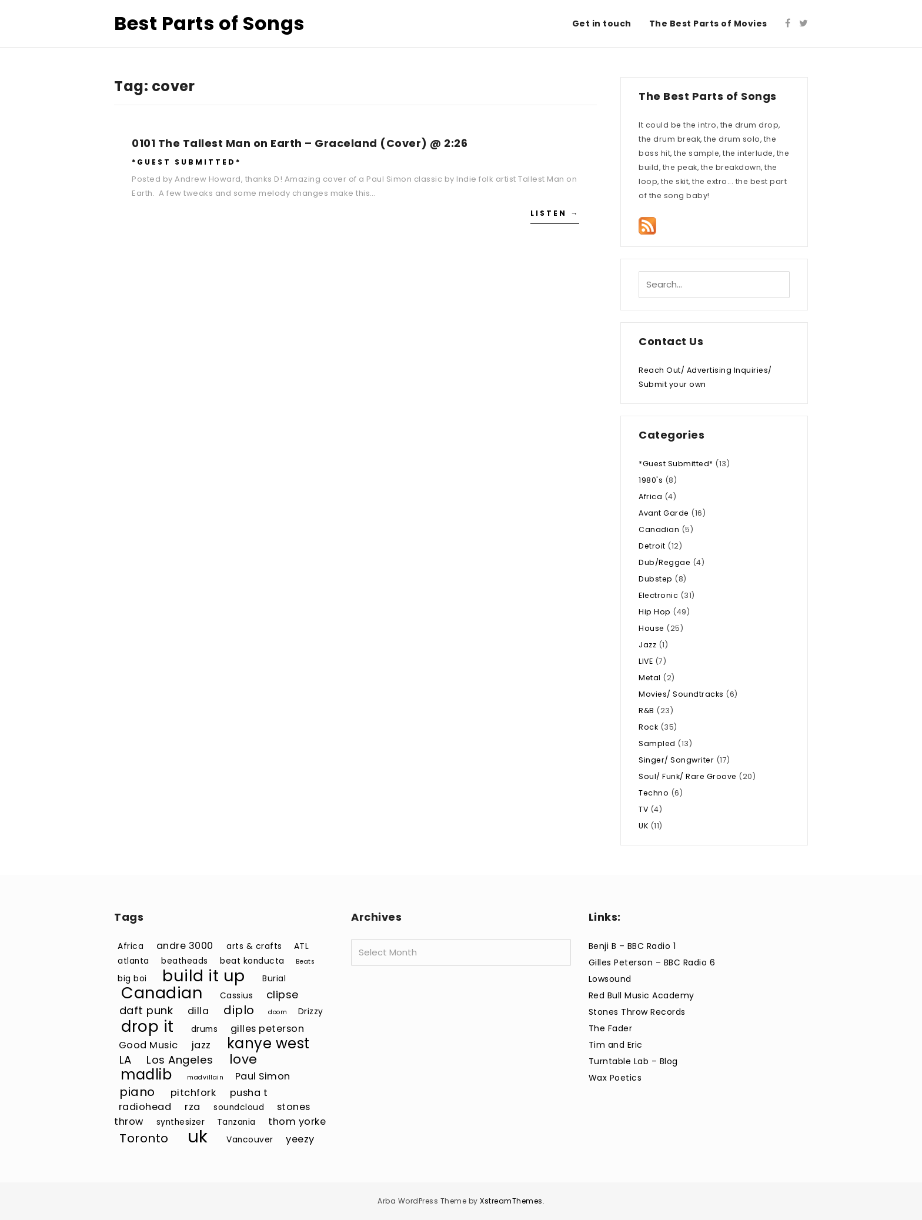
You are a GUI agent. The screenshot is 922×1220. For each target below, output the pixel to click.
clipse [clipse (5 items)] (282, 994)
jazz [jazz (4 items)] (201, 1045)
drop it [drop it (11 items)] (147, 1026)
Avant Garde (664, 513)
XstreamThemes (511, 1201)
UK (643, 826)
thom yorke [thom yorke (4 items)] (297, 1121)
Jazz (647, 645)
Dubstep (656, 579)
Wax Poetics (615, 1078)
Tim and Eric (616, 1045)
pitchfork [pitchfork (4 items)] (193, 1092)
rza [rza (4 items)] (193, 1107)
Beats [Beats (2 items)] (305, 961)
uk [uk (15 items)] (198, 1136)
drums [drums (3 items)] (204, 1029)
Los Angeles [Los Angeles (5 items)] (179, 1059)
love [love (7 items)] (243, 1059)
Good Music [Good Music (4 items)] (148, 1045)
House (651, 628)
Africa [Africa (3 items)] (130, 946)
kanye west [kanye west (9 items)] (268, 1043)
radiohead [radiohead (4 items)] (145, 1107)
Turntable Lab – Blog (633, 1061)
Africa (650, 497)
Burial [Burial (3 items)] (274, 978)
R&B (646, 711)
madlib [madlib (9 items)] (146, 1074)
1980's (651, 480)
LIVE (646, 661)
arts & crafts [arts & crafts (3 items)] (254, 946)
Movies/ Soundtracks (681, 694)
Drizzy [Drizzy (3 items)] (310, 1011)
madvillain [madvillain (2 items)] (205, 1077)
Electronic (658, 595)
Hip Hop (655, 612)
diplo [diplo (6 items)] (239, 1010)
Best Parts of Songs (209, 23)
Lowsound (610, 979)
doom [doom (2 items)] (277, 1012)
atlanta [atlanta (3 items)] (133, 961)
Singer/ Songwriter (676, 760)
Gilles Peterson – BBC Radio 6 (652, 962)
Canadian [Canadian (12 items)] (161, 993)
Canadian (659, 529)
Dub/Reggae (664, 562)
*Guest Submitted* (186, 162)
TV (643, 809)
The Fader (611, 1028)
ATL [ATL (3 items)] (301, 946)
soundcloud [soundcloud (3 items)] (238, 1107)
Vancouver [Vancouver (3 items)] (249, 1139)
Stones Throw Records (637, 1012)
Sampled (657, 743)
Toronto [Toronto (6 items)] (144, 1138)
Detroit (652, 546)
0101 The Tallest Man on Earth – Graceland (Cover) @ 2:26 (299, 143)
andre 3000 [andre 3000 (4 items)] (184, 945)
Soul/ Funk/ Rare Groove (688, 776)
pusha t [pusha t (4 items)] (249, 1092)
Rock (648, 727)
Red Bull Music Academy (641, 995)
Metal (650, 678)
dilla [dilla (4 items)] (198, 1011)
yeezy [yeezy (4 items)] (300, 1139)
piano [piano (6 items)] (137, 1092)
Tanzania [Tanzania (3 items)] (236, 1122)
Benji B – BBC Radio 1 (632, 946)
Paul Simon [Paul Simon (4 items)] (262, 1076)
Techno (654, 793)
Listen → (554, 213)
